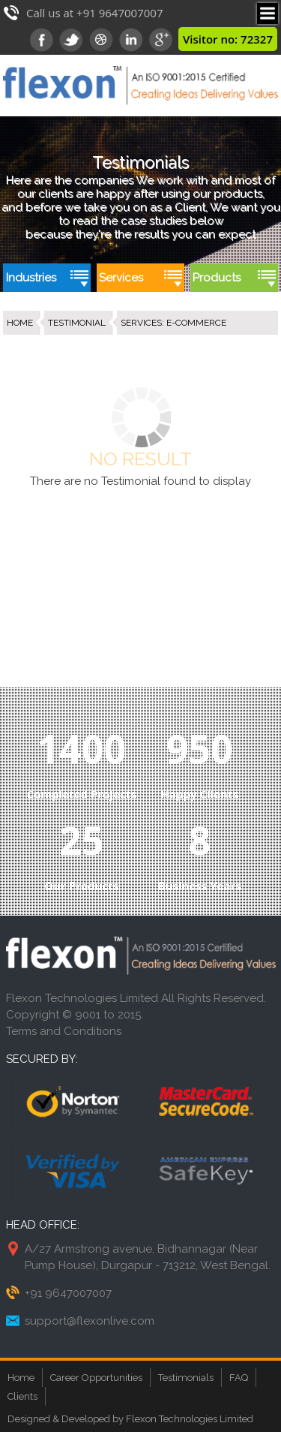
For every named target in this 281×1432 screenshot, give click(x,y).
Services (121, 277)
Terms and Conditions (63, 1031)
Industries (31, 277)
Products (217, 277)
